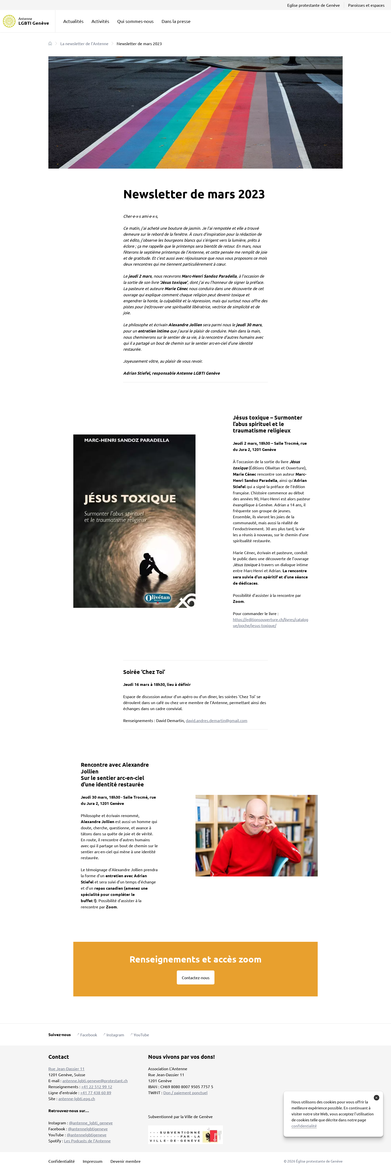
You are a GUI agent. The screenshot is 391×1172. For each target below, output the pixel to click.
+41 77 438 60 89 (95, 1092)
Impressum (92, 1161)
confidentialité (304, 1125)
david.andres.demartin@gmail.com (216, 720)
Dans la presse (176, 21)
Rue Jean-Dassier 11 (66, 1068)
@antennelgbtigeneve (88, 1128)
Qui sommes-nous (135, 21)
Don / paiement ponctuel (185, 1092)
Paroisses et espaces (366, 4)
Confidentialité (61, 1161)
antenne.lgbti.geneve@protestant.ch (95, 1080)
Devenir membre (125, 1161)
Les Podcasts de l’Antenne (87, 1140)
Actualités (73, 21)
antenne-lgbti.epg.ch (76, 1098)
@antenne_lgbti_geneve (91, 1122)
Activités (100, 21)
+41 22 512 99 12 (96, 1086)
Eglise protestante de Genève (313, 4)
